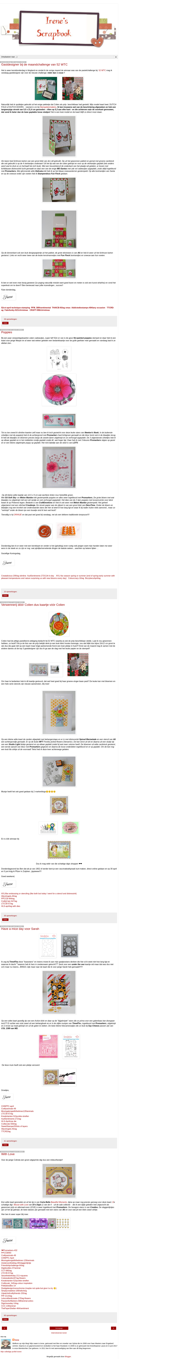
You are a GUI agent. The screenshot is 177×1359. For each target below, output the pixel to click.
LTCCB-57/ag (7, 904)
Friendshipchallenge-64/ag (12, 1265)
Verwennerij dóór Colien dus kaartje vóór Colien (33, 604)
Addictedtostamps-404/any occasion (88, 308)
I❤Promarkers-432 (9, 1250)
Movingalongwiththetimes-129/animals (17, 1260)
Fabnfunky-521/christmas (16, 310)
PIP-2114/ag (6, 1296)
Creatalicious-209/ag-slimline (13, 576)
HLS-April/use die (8, 1121)
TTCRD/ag (6, 1131)
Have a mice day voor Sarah (20, 928)
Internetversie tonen (59, 1333)
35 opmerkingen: (10, 916)
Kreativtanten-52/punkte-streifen (15, 1116)
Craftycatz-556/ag (9, 1124)
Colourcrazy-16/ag (76, 578)
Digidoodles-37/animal (11, 1268)
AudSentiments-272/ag (11, 1119)
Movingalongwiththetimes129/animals (17, 1111)
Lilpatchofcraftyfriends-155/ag (14, 1293)
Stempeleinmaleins (48, 107)
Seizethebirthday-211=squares (14, 1276)
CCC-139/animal (8, 1306)
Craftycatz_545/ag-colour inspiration (16, 1283)
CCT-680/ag (6, 1271)
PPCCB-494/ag (8, 899)
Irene (17, 1340)
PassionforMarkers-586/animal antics (17, 1301)
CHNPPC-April (7, 1258)
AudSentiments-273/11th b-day (40, 576)
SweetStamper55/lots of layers (14, 1126)
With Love (8, 1154)
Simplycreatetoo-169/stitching (14, 1291)
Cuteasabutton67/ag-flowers (13, 1278)
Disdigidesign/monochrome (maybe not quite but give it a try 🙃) (29, 1288)
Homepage (59, 1328)
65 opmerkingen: (10, 1315)
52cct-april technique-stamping (15, 308)
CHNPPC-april (7, 1106)
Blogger (68, 1357)
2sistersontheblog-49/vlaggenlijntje (16, 1263)
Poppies (6, 332)
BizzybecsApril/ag (93, 578)
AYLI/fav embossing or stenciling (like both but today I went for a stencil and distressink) (39, 894)
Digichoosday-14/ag (9, 1303)
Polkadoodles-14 (8, 1286)
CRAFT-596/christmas (40, 310)
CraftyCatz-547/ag (9, 901)
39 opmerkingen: (10, 319)
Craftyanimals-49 (8, 1109)
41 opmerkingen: (10, 1141)
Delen (5, 323)
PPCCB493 (6, 1253)
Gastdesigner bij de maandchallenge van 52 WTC (34, 64)
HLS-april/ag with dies (10, 906)
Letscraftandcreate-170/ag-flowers (16, 1298)
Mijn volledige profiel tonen (11, 1352)
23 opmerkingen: (10, 592)
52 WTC (102, 70)
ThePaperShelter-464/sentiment (15, 1308)
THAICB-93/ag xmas (61, 308)
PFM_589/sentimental (41, 308)
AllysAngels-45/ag (9, 896)
